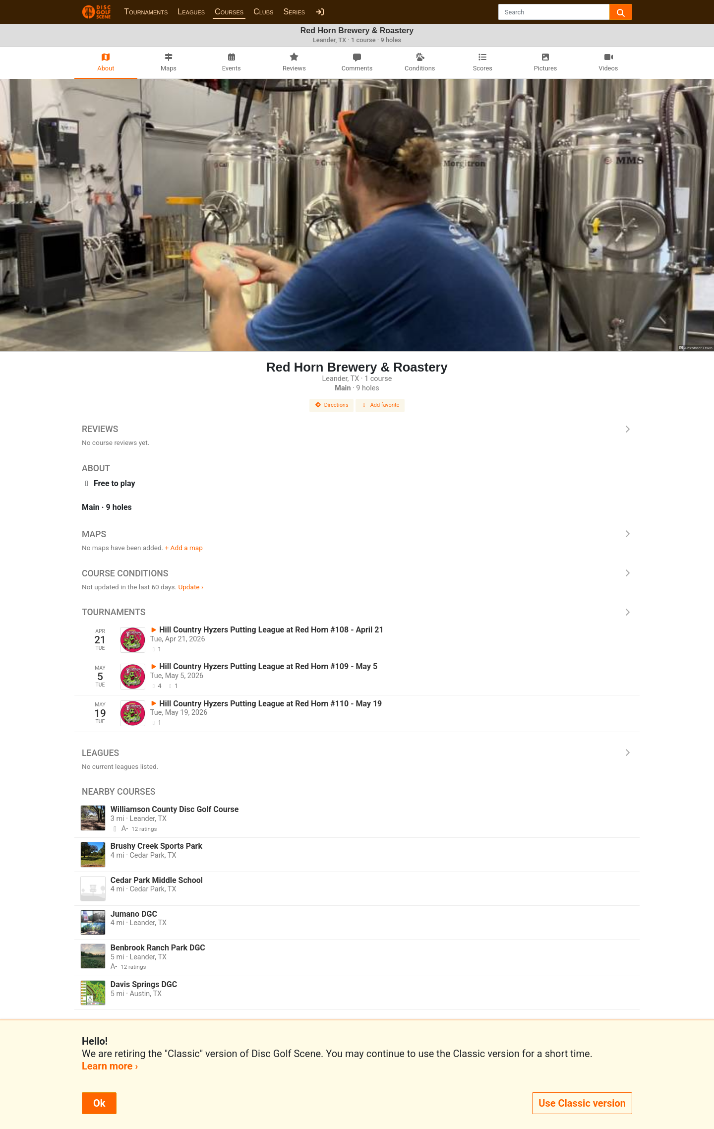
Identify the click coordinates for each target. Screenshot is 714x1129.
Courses (229, 11)
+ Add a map (184, 548)
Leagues (191, 11)
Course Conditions (357, 573)
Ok (99, 1103)
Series (294, 11)
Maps (357, 534)
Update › (190, 587)
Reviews (357, 429)
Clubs (263, 11)
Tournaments (146, 11)
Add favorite (380, 405)
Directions (332, 405)
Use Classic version (582, 1103)
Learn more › (110, 1066)
